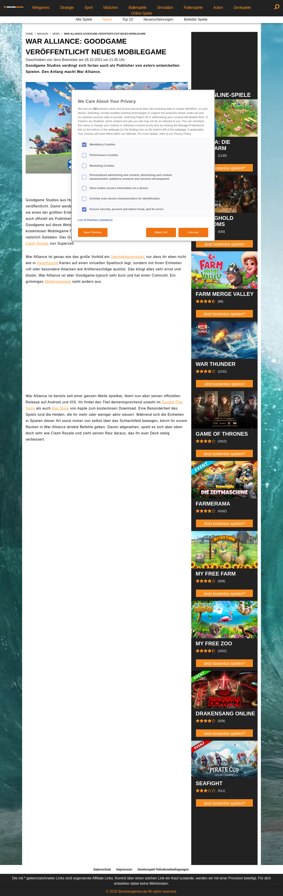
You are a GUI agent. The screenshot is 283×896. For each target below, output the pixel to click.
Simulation (165, 7)
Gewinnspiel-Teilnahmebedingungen (163, 869)
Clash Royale (37, 243)
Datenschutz (102, 869)
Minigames (40, 7)
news (56, 33)
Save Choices (93, 232)
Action (218, 7)
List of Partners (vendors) (95, 220)
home (29, 33)
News (107, 19)
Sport (88, 7)
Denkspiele (242, 7)
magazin (42, 33)
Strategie (67, 7)
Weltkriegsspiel (58, 281)
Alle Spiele (84, 19)
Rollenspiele (193, 7)
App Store (60, 408)
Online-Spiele (141, 13)
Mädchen (110, 7)
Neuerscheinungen (158, 19)
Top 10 (127, 19)
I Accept (193, 232)
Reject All (161, 232)
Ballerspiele (137, 7)
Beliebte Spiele (196, 19)
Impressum (124, 869)
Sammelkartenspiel (127, 257)
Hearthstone (47, 263)
